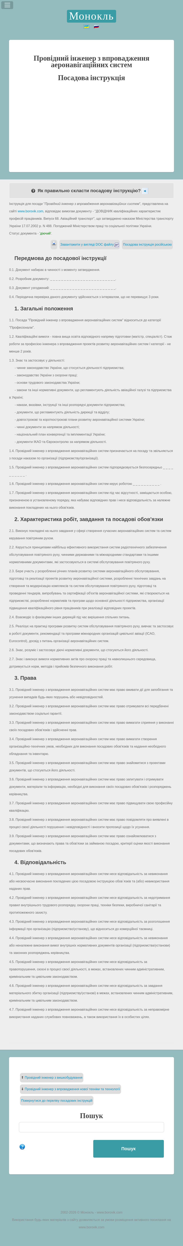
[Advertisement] (91, 126)
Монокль (91, 16)
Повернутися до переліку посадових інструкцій (56, 1100)
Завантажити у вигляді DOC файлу (89, 244)
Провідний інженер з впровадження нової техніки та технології (72, 1089)
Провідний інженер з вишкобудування (53, 1077)
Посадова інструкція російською (147, 244)
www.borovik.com (30, 211)
